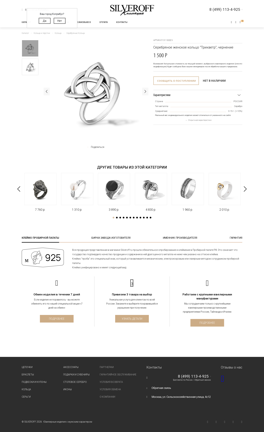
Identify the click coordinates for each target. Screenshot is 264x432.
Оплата (103, 22)
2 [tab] (117, 217)
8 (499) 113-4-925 (193, 376)
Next (145, 91)
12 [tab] (150, 217)
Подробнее (56, 318)
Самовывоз (84, 22)
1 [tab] (113, 217)
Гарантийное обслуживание (118, 374)
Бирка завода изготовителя (111, 237)
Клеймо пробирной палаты (40, 237)
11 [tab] (147, 217)
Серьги (26, 396)
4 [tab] (123, 217)
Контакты (121, 22)
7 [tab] (134, 217)
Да (44, 20)
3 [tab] (120, 217)
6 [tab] (130, 217)
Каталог (26, 22)
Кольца (26, 389)
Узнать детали (132, 318)
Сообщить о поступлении (176, 80)
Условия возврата (111, 382)
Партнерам (107, 367)
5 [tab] (127, 217)
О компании (107, 396)
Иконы (67, 389)
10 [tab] (144, 217)
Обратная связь (161, 388)
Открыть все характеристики (199, 120)
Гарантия (236, 237)
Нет (59, 20)
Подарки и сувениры (76, 374)
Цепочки (27, 367)
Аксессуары (70, 367)
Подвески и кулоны (34, 382)
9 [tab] (140, 217)
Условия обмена (110, 389)
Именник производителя (180, 237)
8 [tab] (137, 217)
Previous (47, 91)
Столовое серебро (75, 382)
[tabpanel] (40, 192)
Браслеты (28, 374)
